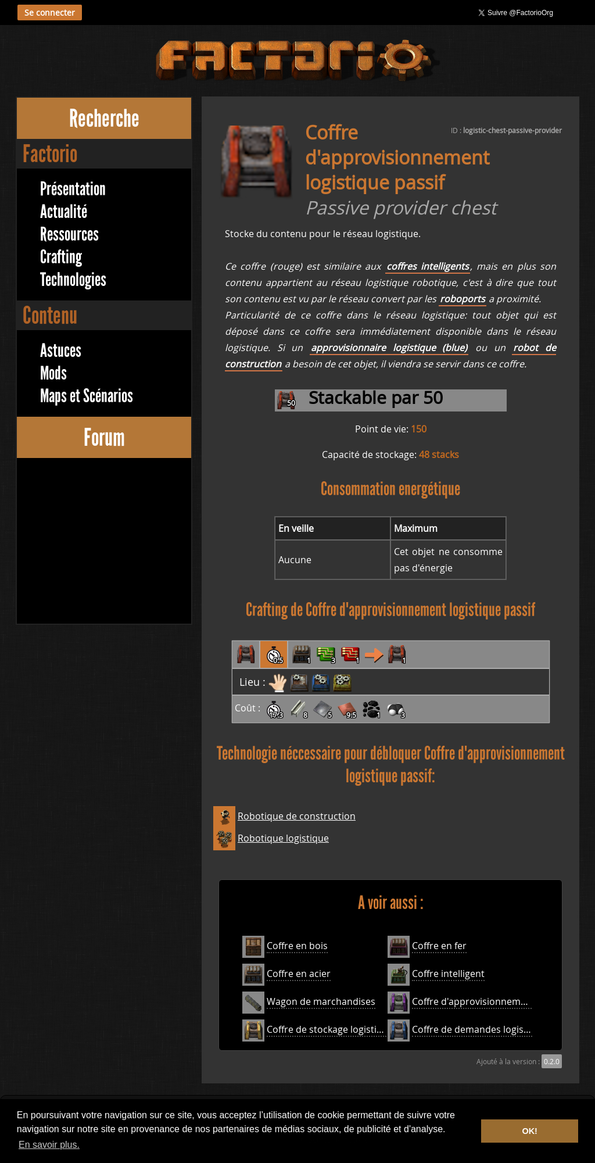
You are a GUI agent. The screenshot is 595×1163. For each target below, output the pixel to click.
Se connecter (49, 12)
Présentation (73, 189)
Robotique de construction (297, 816)
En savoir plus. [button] (49, 1145)
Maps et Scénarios (86, 396)
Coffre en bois (297, 945)
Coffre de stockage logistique (330, 1029)
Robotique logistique (283, 838)
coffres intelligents (427, 266)
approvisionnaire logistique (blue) (389, 347)
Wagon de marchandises (321, 1001)
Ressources (69, 234)
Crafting (61, 257)
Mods (53, 373)
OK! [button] (529, 1131)
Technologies (73, 280)
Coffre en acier (299, 973)
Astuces (60, 350)
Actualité (63, 212)
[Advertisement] (104, 542)
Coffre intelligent (448, 973)
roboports (462, 298)
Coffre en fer (439, 945)
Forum (104, 437)
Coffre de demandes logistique (479, 1029)
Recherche (104, 118)
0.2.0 (552, 1061)
